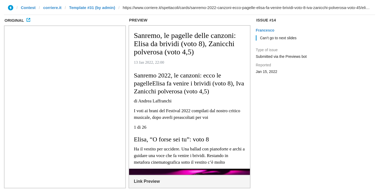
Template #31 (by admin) (92, 7)
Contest (28, 7)
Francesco (265, 30)
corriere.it (52, 7)
